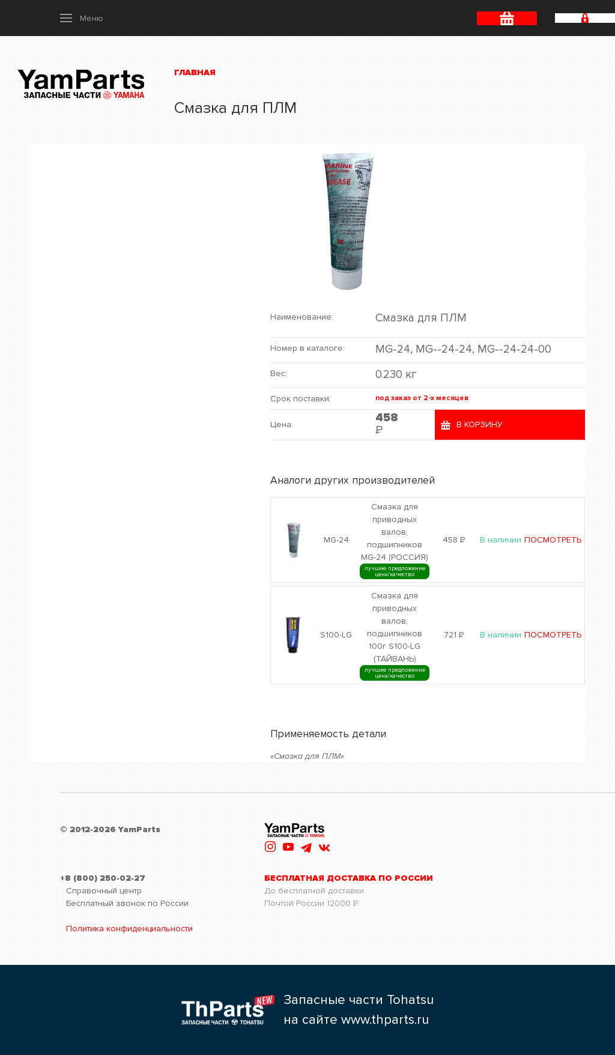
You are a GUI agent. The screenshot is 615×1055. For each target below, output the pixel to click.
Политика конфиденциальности (129, 928)
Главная (195, 72)
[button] (81, 18)
